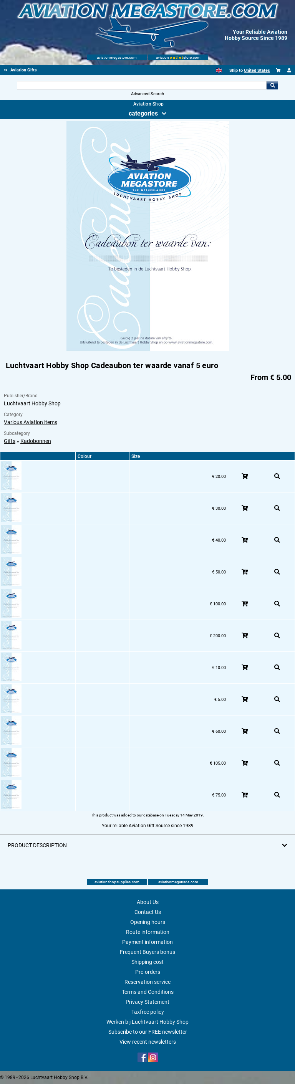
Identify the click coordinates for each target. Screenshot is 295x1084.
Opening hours (147, 922)
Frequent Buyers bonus (147, 952)
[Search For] (141, 85)
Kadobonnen (35, 441)
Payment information (147, 942)
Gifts (9, 441)
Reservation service (147, 982)
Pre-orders (147, 972)
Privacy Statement (147, 1002)
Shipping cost (147, 962)
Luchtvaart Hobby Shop (32, 403)
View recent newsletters (147, 1042)
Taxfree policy (147, 1012)
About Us (148, 902)
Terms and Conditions (148, 992)
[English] (219, 70)
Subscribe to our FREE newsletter (147, 1032)
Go (272, 85)
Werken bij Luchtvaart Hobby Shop (147, 1022)
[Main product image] (147, 349)
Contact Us (147, 912)
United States (257, 70)
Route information (147, 932)
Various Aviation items (30, 422)
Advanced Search (147, 93)
